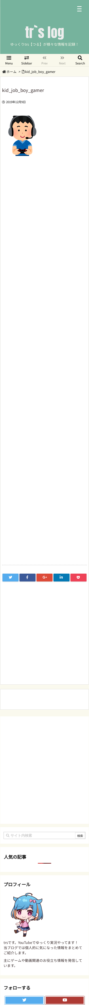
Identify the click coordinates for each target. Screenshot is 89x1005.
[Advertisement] (44, 308)
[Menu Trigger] (79, 8)
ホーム (11, 71)
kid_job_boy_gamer (40, 71)
